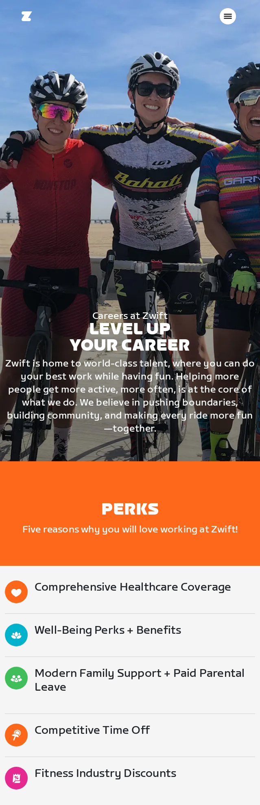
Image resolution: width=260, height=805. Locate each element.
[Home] (27, 16)
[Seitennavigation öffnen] (227, 16)
